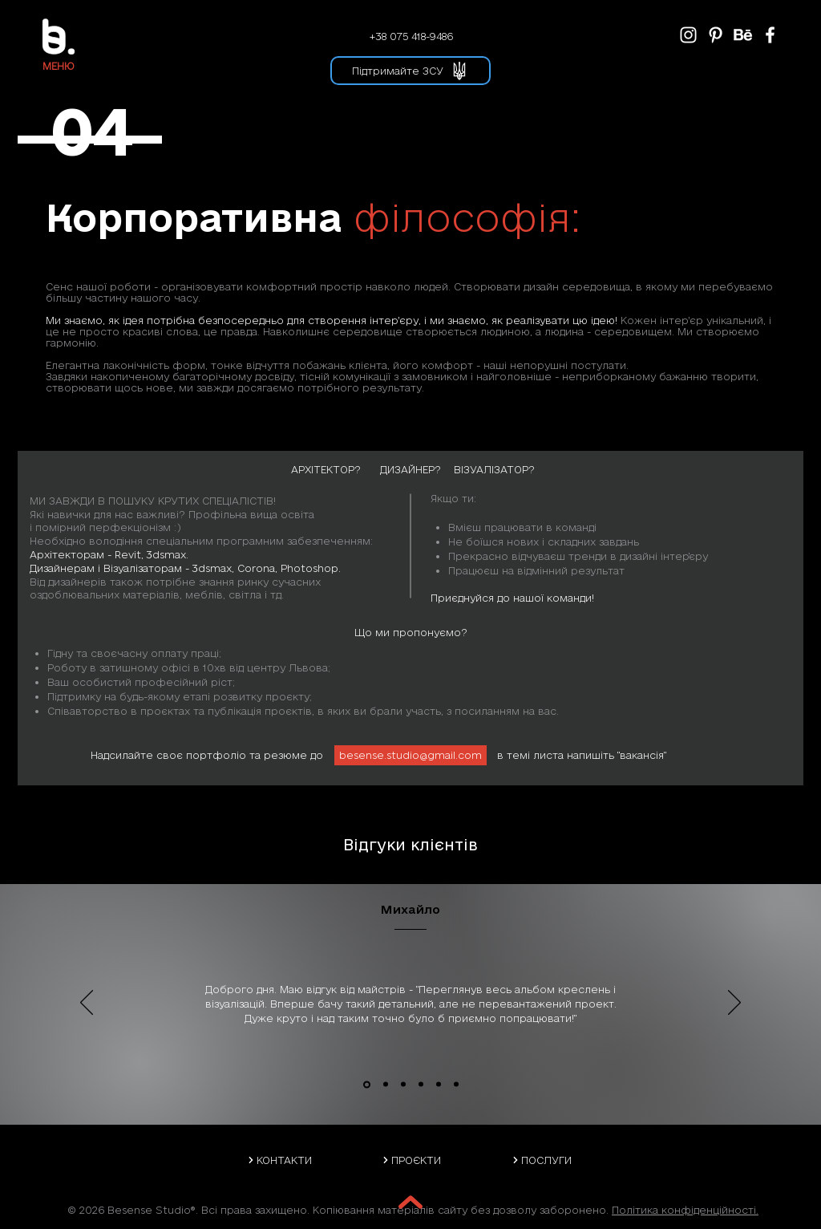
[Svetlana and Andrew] (438, 1084)
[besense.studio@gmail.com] (410, 755)
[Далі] (734, 1003)
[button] (58, 65)
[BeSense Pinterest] (715, 35)
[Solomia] (385, 1084)
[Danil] (421, 1084)
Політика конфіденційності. (685, 1209)
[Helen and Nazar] (456, 1084)
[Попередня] (86, 1003)
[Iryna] (403, 1084)
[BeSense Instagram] (688, 35)
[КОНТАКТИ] (279, 1160)
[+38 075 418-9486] (410, 36)
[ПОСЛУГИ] (541, 1160)
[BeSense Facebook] (770, 35)
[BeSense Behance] (743, 35)
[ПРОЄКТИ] (411, 1160)
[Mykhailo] (366, 1084)
